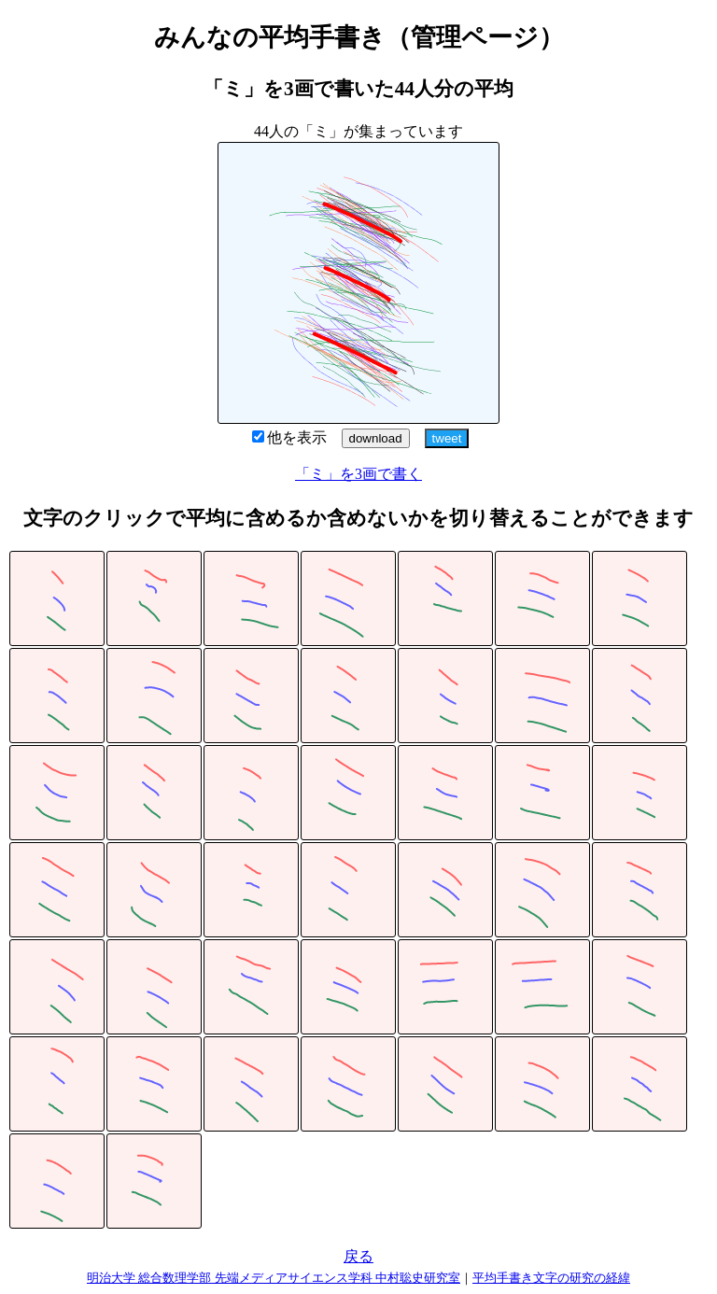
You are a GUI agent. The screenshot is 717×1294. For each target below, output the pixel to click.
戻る (358, 1256)
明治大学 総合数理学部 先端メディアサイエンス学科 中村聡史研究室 (273, 1278)
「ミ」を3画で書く (358, 474)
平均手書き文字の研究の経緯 (551, 1278)
